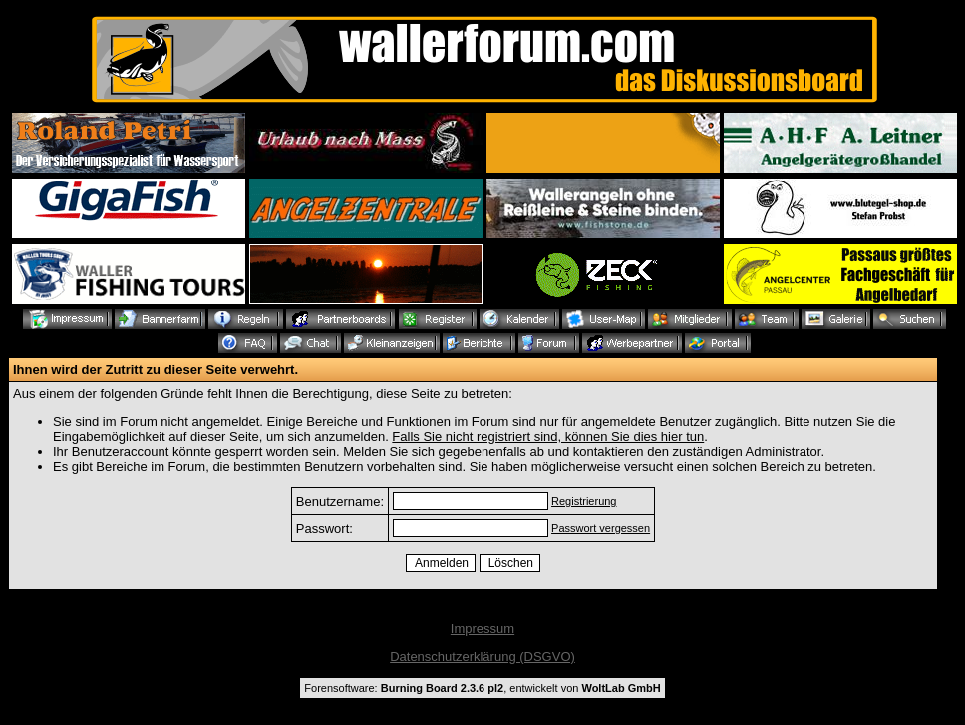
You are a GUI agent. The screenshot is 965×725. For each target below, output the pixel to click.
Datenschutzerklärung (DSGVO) (482, 656)
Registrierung (583, 501)
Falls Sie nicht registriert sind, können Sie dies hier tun (548, 436)
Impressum (482, 628)
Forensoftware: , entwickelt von (482, 688)
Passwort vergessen (600, 528)
